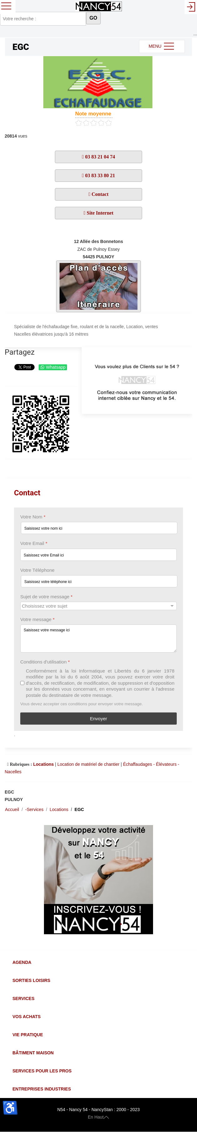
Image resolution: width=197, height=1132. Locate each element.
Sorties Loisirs (31, 980)
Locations (43, 764)
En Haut (98, 1117)
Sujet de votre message (46, 596)
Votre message (37, 619)
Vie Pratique (27, 1034)
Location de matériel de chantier (88, 764)
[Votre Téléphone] (99, 581)
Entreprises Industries (41, 1088)
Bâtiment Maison (33, 1052)
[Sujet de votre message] (98, 606)
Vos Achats (26, 1016)
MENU (162, 46)
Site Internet (99, 213)
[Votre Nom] (99, 528)
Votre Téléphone (37, 570)
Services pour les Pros (42, 1070)
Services (23, 998)
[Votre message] (98, 638)
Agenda (21, 962)
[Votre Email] (98, 555)
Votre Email (33, 543)
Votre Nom (33, 516)
